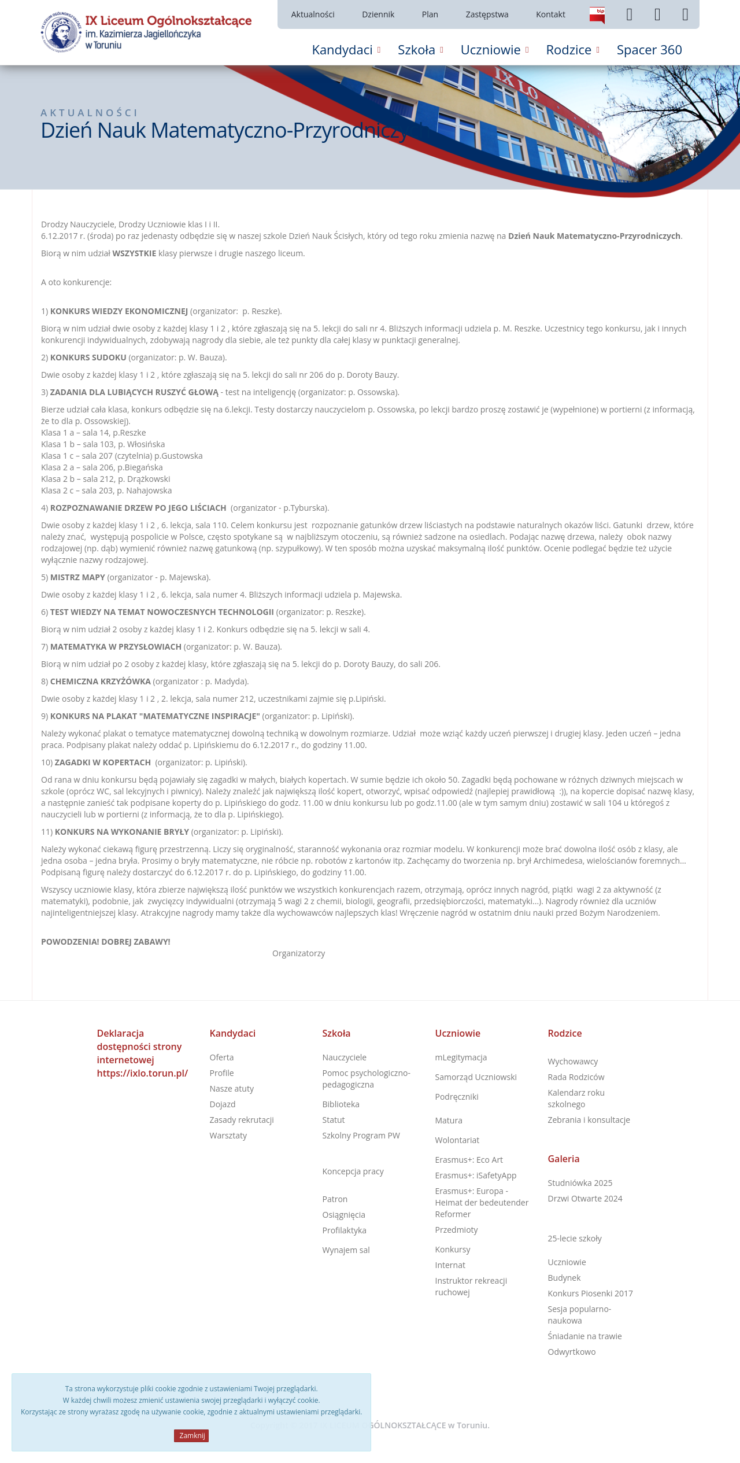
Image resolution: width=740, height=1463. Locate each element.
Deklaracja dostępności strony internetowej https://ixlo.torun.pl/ (142, 1053)
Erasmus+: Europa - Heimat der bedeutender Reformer (482, 1202)
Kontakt (550, 14)
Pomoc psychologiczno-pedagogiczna (366, 1078)
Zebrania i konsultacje (589, 1119)
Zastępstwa (487, 14)
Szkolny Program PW (361, 1135)
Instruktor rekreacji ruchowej (471, 1286)
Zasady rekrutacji (242, 1119)
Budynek (564, 1277)
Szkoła (337, 1033)
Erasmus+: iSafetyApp (476, 1175)
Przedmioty (456, 1229)
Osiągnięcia (344, 1214)
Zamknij (191, 1435)
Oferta (222, 1057)
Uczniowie (458, 1033)
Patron (335, 1198)
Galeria (564, 1158)
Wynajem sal (346, 1249)
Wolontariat (457, 1139)
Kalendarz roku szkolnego (576, 1098)
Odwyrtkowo (572, 1351)
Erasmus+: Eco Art (469, 1159)
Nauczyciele (345, 1057)
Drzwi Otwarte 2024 (585, 1198)
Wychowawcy (573, 1061)
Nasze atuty (232, 1088)
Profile (222, 1072)
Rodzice (565, 1033)
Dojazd (223, 1104)
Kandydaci (233, 1033)
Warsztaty (228, 1135)
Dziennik (378, 14)
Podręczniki (457, 1096)
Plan (430, 14)
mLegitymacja (461, 1057)
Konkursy (453, 1249)
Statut (334, 1119)
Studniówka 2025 (580, 1182)
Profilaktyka (345, 1230)
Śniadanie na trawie (585, 1336)
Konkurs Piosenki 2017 (591, 1293)
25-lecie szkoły (575, 1238)
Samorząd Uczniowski (476, 1076)
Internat (450, 1264)
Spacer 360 (649, 49)
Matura (448, 1120)
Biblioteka (341, 1104)
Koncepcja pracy (353, 1171)
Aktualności (313, 14)
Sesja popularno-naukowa (580, 1314)
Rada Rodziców (576, 1076)
